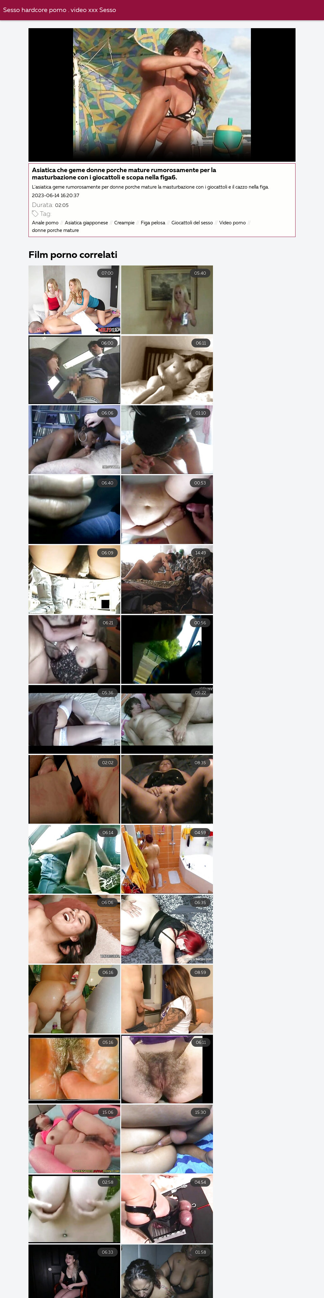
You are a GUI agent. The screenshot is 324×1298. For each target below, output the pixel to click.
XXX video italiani (27, 1274)
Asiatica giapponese (87, 222)
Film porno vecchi (106, 1281)
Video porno (233, 222)
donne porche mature (56, 230)
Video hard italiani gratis (185, 1287)
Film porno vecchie (215, 1294)
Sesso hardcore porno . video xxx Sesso (59, 10)
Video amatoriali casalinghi (96, 1274)
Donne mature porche (280, 1294)
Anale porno (46, 222)
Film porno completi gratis (247, 1281)
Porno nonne (234, 1274)
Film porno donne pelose (72, 1294)
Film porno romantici (257, 1287)
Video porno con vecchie (173, 1274)
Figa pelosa (153, 222)
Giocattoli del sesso (193, 222)
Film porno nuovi (117, 1287)
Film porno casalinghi (41, 1281)
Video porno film (59, 1287)
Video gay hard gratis (171, 1281)
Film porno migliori (288, 1274)
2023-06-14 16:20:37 (56, 195)
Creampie (125, 222)
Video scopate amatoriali (147, 1294)
